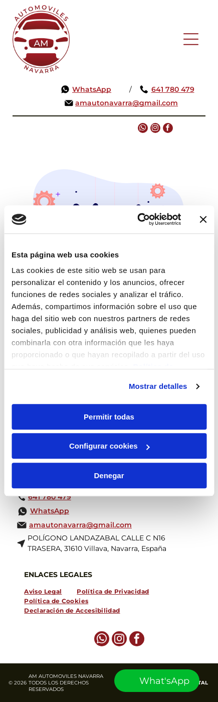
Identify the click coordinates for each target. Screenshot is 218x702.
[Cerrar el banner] (202, 219)
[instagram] (155, 129)
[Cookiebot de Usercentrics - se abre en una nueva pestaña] (138, 219)
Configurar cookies (109, 446)
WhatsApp (91, 89)
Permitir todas (109, 416)
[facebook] (168, 129)
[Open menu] (190, 39)
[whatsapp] (143, 129)
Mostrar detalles (158, 386)
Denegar (109, 475)
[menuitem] (43, 591)
